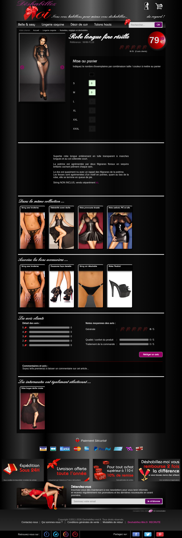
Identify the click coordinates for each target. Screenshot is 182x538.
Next (62, 67)
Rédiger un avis (151, 354)
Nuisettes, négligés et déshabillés (74, 30)
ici (97, 182)
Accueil (36, 30)
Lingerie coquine (49, 30)
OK (158, 24)
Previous (22, 67)
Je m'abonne (153, 501)
